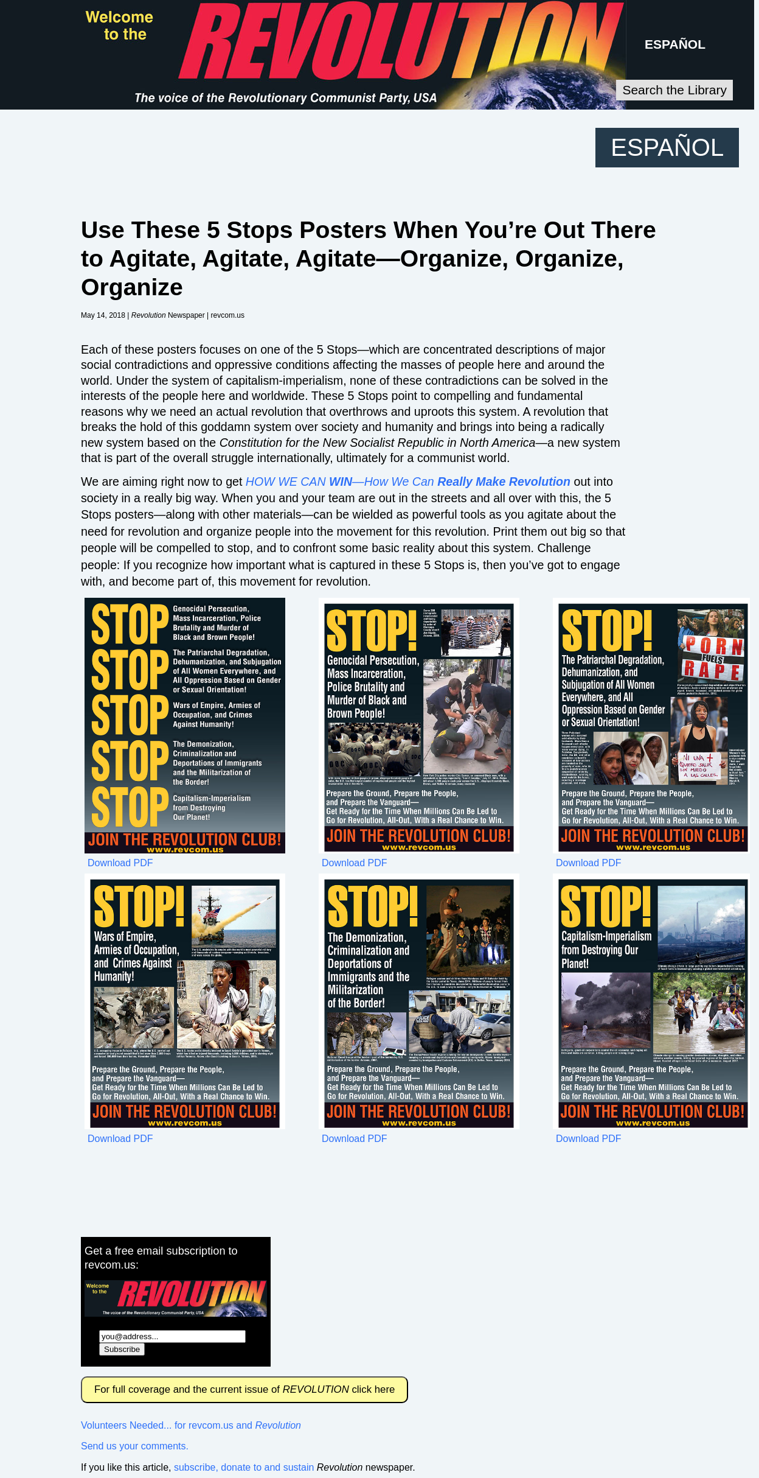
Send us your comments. (135, 1446)
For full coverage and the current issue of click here (244, 1389)
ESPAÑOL (675, 44)
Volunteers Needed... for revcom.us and (191, 1425)
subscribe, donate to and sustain (244, 1467)
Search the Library (674, 90)
